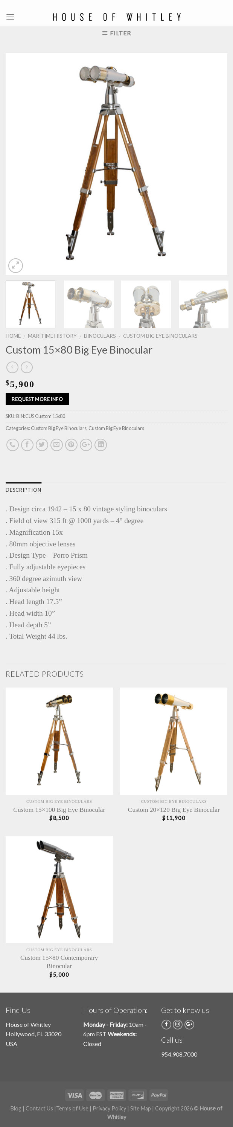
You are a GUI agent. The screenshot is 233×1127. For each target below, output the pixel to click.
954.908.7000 (179, 1054)
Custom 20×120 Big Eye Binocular (174, 809)
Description (23, 490)
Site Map (140, 1108)
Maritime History (52, 336)
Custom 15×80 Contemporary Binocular (59, 962)
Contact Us (39, 1108)
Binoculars (100, 336)
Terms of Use (72, 1108)
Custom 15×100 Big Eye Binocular (59, 809)
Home (13, 336)
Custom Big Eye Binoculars (160, 336)
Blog (16, 1108)
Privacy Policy (109, 1108)
